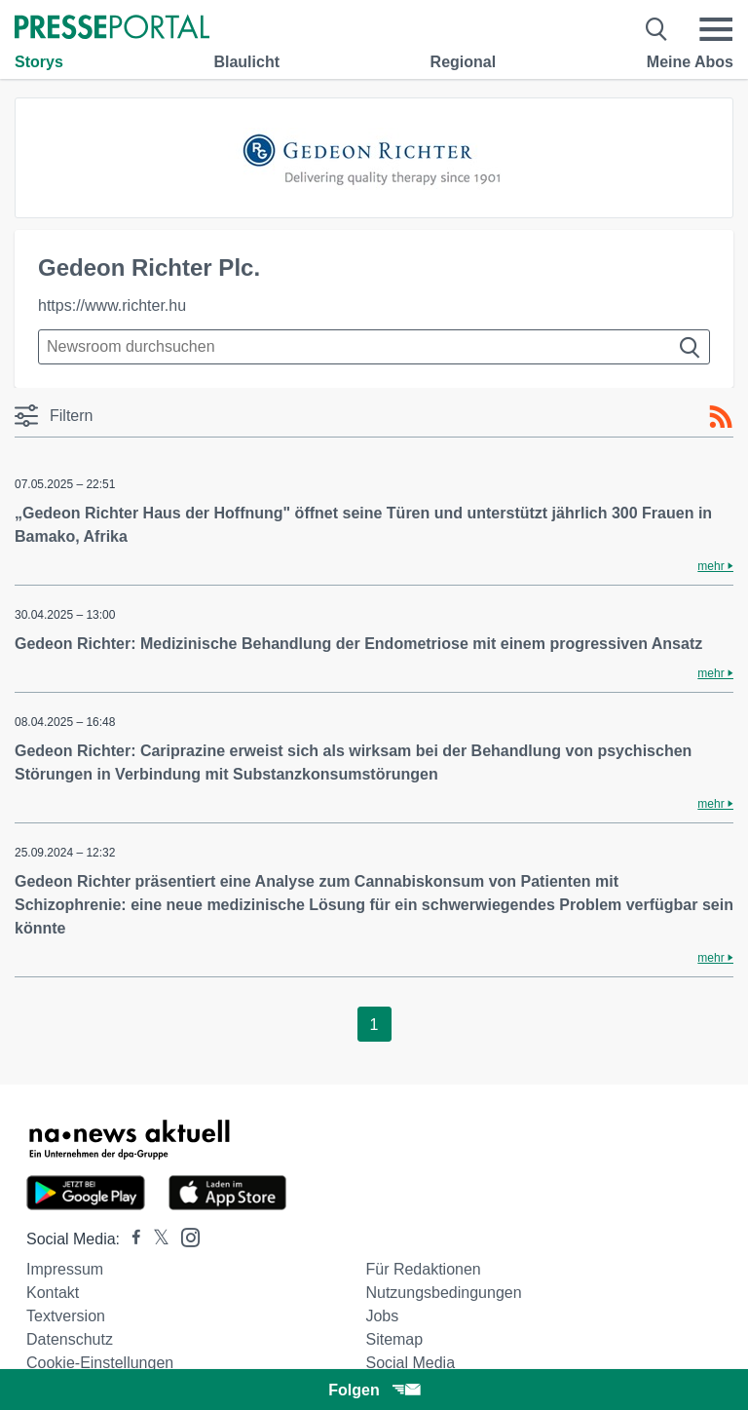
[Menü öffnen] (715, 29)
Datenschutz (69, 1339)
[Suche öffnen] (657, 29)
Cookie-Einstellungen (99, 1362)
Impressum (64, 1269)
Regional (463, 62)
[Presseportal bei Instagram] (184, 1236)
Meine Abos (690, 62)
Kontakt (52, 1292)
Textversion (65, 1316)
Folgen (373, 1390)
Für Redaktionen (422, 1269)
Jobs (381, 1316)
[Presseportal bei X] (155, 1239)
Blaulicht (246, 62)
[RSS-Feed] (720, 417)
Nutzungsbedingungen (443, 1292)
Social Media (410, 1362)
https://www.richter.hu (112, 305)
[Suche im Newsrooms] (374, 346)
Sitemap (394, 1339)
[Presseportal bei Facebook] (130, 1239)
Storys (39, 62)
